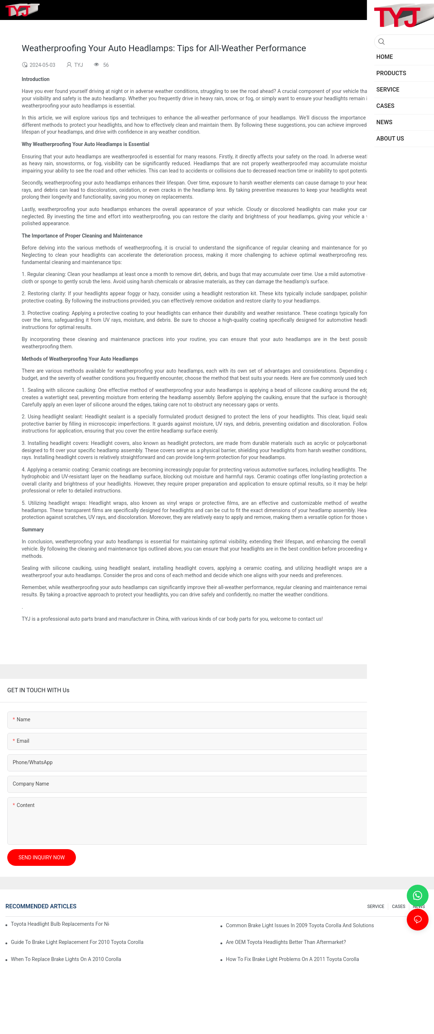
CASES (398, 906)
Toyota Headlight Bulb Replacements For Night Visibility (60, 924)
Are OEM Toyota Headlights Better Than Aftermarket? (286, 942)
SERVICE (375, 906)
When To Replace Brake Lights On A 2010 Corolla (66, 959)
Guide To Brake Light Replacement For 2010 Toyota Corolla (77, 942)
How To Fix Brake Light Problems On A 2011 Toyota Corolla (292, 959)
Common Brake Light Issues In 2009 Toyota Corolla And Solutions (300, 925)
